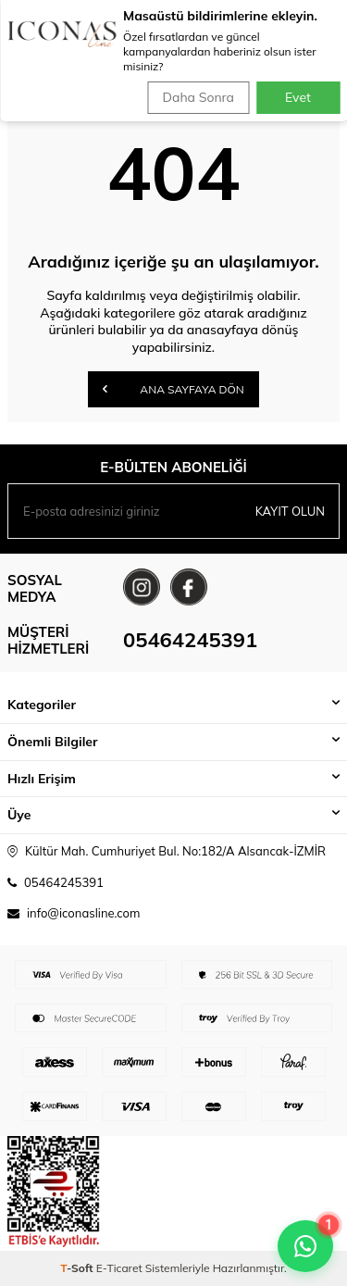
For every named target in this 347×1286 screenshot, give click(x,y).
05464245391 (190, 640)
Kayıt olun (290, 511)
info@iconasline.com (83, 912)
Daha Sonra (198, 97)
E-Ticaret (119, 1268)
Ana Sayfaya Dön (173, 389)
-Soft (78, 1268)
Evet (298, 97)
